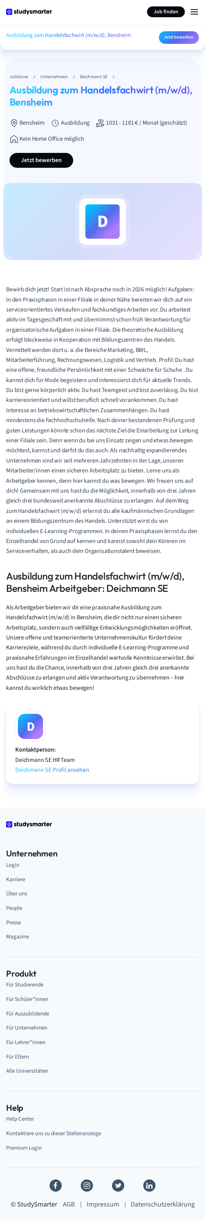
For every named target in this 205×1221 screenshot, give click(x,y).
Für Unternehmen (26, 1028)
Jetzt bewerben (179, 37)
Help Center (20, 1119)
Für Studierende (24, 985)
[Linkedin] (149, 1185)
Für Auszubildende (27, 1014)
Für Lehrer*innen (25, 1042)
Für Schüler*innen (27, 999)
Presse (13, 923)
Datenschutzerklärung (163, 1204)
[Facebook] (56, 1185)
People (14, 908)
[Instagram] (87, 1185)
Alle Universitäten (27, 1071)
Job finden (166, 12)
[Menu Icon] (194, 11)
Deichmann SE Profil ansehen (52, 770)
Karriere (15, 880)
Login (12, 865)
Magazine (17, 937)
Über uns (16, 894)
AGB (69, 1204)
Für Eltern (17, 1057)
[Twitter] (118, 1185)
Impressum (102, 1204)
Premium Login (24, 1148)
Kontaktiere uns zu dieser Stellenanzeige (53, 1133)
